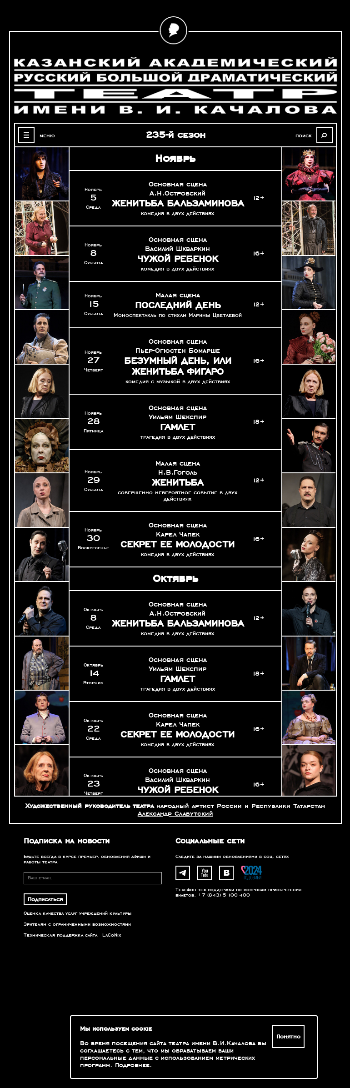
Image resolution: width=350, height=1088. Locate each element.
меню (47, 135)
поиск (303, 135)
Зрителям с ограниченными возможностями (77, 924)
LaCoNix (111, 935)
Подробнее (132, 1065)
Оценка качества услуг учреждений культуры (77, 913)
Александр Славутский (175, 813)
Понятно (288, 1036)
